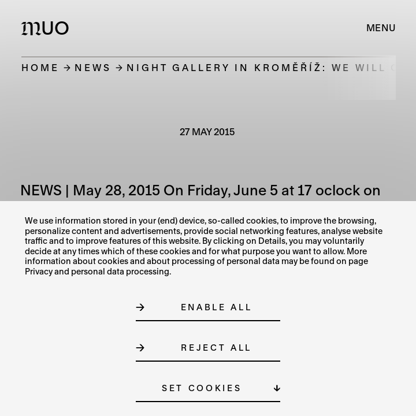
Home (40, 67)
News (93, 67)
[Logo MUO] (47, 27)
